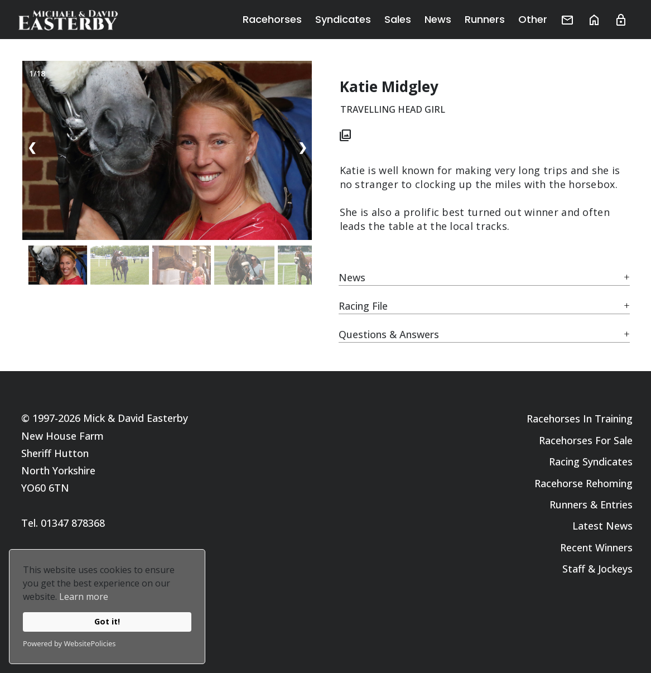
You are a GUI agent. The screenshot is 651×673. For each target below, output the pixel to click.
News (438, 19)
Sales (397, 19)
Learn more (83, 596)
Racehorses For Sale (586, 440)
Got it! (107, 621)
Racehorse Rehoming (583, 483)
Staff (573, 568)
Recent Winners (596, 547)
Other (532, 19)
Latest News (602, 525)
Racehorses (272, 19)
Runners (485, 19)
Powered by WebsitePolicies (69, 643)
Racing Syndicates (591, 461)
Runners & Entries (591, 504)
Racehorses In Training (580, 418)
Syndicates (343, 19)
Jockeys (615, 568)
